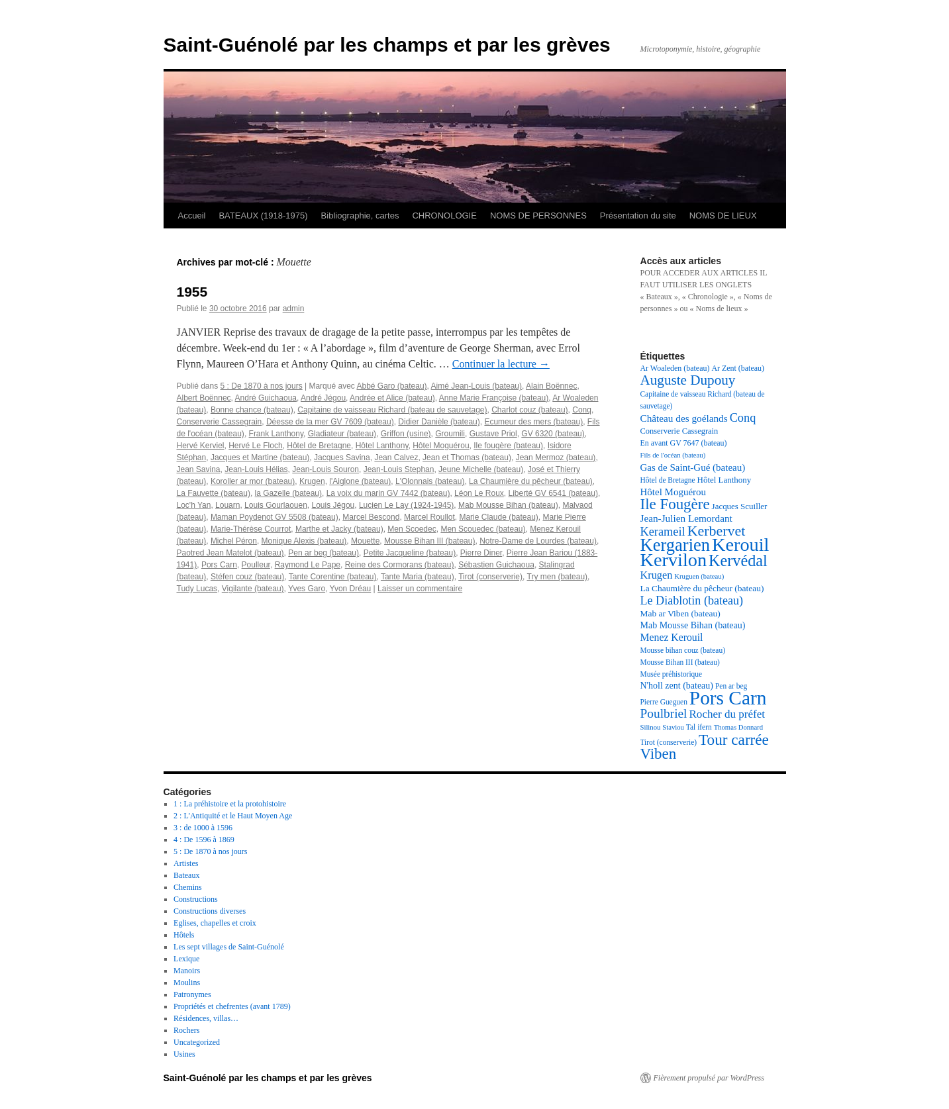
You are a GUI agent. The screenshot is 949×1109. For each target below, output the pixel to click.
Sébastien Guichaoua (496, 564)
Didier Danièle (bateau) (438, 421)
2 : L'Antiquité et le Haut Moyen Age (233, 815)
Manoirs (187, 970)
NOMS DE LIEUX (723, 215)
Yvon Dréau (351, 588)
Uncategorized (197, 1042)
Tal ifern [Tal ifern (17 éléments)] (699, 727)
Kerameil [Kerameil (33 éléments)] (662, 531)
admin (294, 308)
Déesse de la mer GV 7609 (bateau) (330, 421)
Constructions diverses (210, 911)
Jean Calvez (396, 457)
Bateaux (186, 875)
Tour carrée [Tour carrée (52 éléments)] (734, 739)
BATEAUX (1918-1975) (263, 215)
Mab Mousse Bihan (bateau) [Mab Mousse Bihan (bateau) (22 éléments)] (693, 625)
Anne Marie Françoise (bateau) (493, 398)
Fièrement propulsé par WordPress (709, 1078)
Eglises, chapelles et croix (215, 923)
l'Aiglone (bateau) (360, 481)
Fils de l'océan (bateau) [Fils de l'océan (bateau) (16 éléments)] (673, 455)
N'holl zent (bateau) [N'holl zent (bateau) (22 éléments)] (676, 686)
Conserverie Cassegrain (219, 421)
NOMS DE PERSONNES (538, 215)
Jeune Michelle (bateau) (480, 469)
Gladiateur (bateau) (342, 433)
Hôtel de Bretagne (319, 445)
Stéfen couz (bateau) (247, 576)
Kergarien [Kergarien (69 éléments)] (675, 545)
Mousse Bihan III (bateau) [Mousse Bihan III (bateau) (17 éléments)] (680, 662)
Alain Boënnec (551, 386)
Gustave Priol (493, 433)
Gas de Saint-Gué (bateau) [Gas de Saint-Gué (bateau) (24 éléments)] (693, 467)
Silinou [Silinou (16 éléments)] (650, 727)
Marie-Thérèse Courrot (251, 529)
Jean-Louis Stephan (399, 469)
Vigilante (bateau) (253, 588)
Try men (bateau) (557, 576)
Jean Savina (199, 469)
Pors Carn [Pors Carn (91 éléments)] (728, 697)
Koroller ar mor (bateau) (253, 481)
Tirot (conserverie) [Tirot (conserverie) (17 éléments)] (668, 742)
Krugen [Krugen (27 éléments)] (656, 575)
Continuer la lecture (501, 363)
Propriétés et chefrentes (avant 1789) (232, 1006)
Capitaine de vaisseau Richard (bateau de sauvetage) (392, 409)
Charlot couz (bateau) (529, 409)
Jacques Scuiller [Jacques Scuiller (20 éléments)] (740, 506)
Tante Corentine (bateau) (333, 576)
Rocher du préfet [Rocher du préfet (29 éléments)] (727, 714)
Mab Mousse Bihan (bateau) (508, 505)
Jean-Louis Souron (325, 469)
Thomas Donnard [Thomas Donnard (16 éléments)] (738, 727)
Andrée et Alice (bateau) (392, 398)
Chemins (188, 887)
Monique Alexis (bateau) (304, 541)
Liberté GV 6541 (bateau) (553, 493)
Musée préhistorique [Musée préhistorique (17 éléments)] (671, 674)
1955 (192, 291)
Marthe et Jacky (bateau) (339, 529)
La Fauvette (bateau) (213, 493)
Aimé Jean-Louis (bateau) (476, 386)
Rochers (186, 1030)
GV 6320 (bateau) (552, 433)
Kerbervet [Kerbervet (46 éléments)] (716, 530)
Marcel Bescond (370, 517)
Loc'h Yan (194, 505)
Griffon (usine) (406, 433)
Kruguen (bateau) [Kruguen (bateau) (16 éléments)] (699, 576)
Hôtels (184, 935)
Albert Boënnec (204, 398)
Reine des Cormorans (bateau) (399, 564)
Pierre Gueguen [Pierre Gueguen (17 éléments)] (663, 702)
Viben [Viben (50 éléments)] (658, 754)
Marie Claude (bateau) (498, 517)
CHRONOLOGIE (444, 215)
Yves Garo (306, 588)
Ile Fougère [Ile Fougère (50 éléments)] (675, 504)
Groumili (450, 433)
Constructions (196, 899)
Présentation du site (638, 215)
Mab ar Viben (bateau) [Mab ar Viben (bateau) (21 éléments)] (680, 613)
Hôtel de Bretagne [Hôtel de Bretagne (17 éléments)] (667, 480)
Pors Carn (219, 564)
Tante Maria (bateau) (417, 576)
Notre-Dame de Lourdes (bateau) (538, 541)
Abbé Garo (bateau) (392, 386)
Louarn (227, 505)
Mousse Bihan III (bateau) (429, 541)
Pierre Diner (481, 552)
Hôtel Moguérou (441, 445)
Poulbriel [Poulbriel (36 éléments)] (663, 713)
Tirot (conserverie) (490, 576)
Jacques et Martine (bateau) (260, 457)
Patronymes (192, 994)
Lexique (186, 958)
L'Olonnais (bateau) (429, 481)
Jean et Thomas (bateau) (467, 457)
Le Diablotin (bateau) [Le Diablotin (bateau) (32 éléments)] (692, 600)
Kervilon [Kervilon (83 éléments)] (673, 560)
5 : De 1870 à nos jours (262, 386)
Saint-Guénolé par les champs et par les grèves (387, 45)
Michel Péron (234, 541)
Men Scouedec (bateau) (482, 529)
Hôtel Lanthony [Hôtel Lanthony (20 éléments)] (724, 480)
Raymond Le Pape (307, 564)
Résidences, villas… (206, 1018)
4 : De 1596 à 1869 (204, 839)
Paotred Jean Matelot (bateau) (230, 552)
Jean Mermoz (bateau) (556, 457)
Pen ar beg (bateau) (323, 552)
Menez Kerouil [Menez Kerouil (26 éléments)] (671, 637)
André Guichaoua (266, 398)
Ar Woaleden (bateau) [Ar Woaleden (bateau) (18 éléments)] (675, 368)
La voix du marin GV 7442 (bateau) (388, 493)
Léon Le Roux (479, 493)
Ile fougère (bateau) (508, 445)
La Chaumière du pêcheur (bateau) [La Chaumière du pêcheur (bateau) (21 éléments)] (702, 588)
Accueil (192, 215)
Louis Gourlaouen (275, 505)
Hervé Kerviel (201, 445)
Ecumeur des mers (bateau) (533, 421)
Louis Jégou (333, 505)
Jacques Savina (342, 457)
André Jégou (323, 398)
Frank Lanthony (276, 433)
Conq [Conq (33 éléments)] (743, 417)
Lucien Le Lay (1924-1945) (406, 505)
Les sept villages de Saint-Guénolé (229, 946)
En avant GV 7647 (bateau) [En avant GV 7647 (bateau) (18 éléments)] (683, 443)
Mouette (365, 541)
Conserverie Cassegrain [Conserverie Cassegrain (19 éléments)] (679, 431)
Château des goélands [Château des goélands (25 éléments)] (684, 418)
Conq (581, 409)
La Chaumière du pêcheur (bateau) (531, 481)
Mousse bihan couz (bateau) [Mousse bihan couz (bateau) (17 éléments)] (682, 650)
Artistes (186, 863)
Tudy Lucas (197, 588)
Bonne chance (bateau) (252, 409)
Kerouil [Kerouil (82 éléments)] (740, 544)
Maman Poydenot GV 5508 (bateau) (274, 517)
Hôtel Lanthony (382, 445)
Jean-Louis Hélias (256, 469)
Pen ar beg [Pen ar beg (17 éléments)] (731, 686)
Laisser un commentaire (419, 588)
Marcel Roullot (429, 517)
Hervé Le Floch (255, 445)
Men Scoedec (411, 529)
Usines (184, 1054)
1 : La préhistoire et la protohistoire (230, 803)
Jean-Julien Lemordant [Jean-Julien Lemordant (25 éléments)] (686, 518)
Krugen (312, 481)
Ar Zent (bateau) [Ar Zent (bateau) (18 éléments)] (737, 368)
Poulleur (256, 564)
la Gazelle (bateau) (288, 493)
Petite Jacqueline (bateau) (410, 552)
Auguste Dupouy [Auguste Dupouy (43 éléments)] (688, 380)
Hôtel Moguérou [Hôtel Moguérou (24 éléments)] (673, 492)
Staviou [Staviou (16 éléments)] (673, 727)
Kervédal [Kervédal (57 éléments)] (738, 560)
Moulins (187, 982)
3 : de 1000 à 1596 (203, 827)
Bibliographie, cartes (360, 215)
